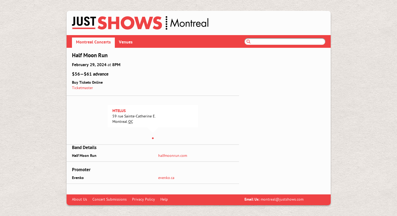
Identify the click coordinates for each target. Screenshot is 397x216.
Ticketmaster (82, 88)
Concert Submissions (109, 199)
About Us (79, 199)
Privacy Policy (143, 199)
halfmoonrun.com (172, 155)
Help (164, 199)
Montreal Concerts (93, 42)
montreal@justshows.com (282, 199)
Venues (126, 42)
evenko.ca (166, 178)
